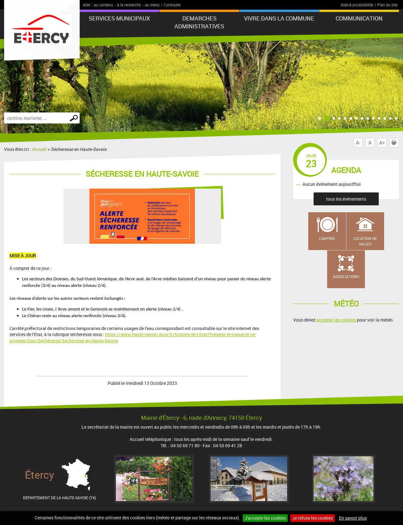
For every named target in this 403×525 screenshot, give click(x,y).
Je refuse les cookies (312, 518)
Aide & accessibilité (357, 4)
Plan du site (387, 4)
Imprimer (395, 142)
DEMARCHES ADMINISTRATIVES (199, 22)
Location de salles (365, 241)
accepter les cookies (336, 320)
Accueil (39, 149)
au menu (152, 4)
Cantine (327, 238)
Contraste (172, 4)
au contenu (103, 4)
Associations (346, 276)
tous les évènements (346, 199)
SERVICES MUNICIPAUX (119, 18)
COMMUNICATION (359, 18)
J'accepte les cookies (265, 518)
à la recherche (129, 4)
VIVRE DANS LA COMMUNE (279, 18)
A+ (382, 142)
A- (358, 142)
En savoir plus (353, 518)
